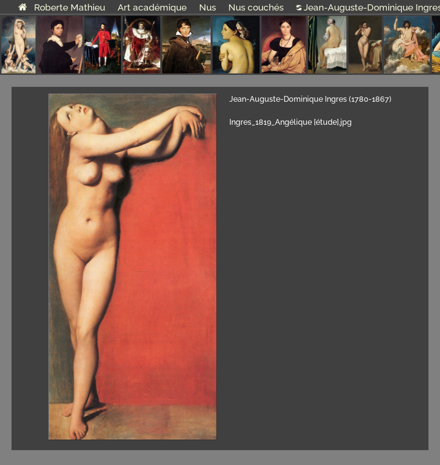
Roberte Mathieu (61, 7)
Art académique (152, 7)
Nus (207, 7)
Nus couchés (256, 7)
